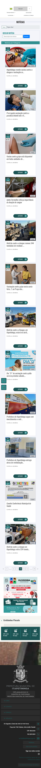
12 (27, 569)
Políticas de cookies (34, 759)
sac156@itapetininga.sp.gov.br (27, 738)
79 (34, 569)
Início (4, 27)
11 (24, 569)
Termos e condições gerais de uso (29, 757)
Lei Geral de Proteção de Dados (29, 765)
